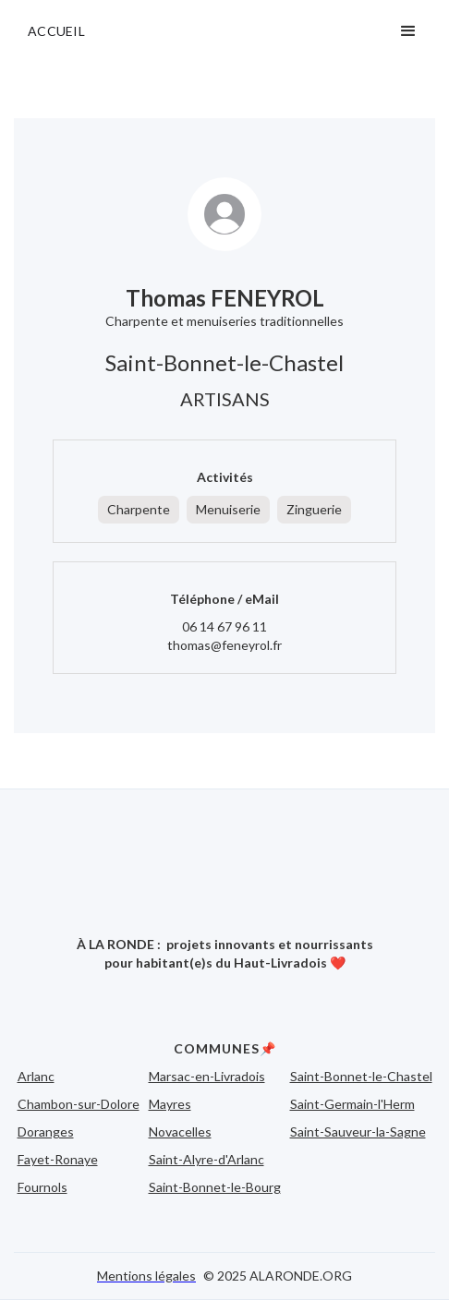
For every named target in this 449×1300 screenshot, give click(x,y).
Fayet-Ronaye (58, 1159)
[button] (408, 31)
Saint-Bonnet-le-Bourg (215, 1187)
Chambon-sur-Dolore (79, 1104)
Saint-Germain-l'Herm (352, 1104)
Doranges (46, 1131)
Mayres (170, 1104)
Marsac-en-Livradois (207, 1076)
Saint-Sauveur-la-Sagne (358, 1131)
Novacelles (180, 1131)
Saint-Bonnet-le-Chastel (361, 1076)
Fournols (42, 1187)
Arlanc (36, 1076)
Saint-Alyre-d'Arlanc (206, 1159)
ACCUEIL (56, 31)
